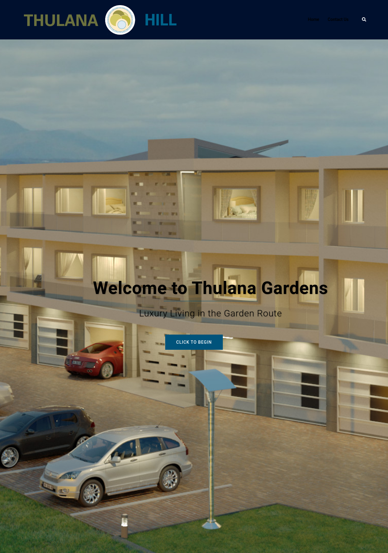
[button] (364, 19)
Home (313, 19)
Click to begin (194, 342)
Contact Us (338, 19)
